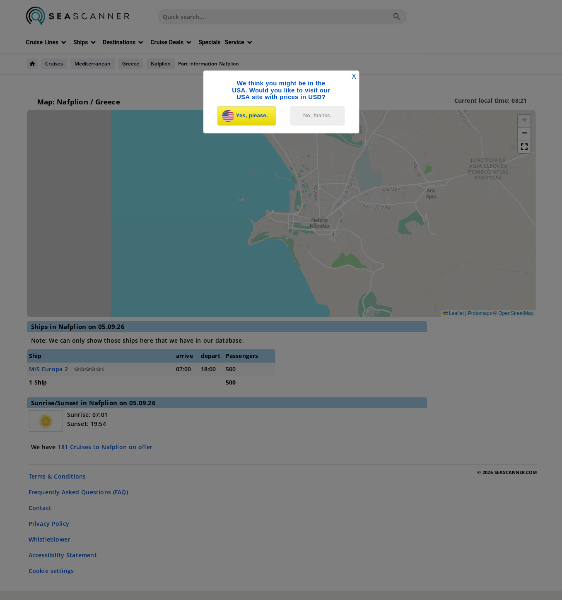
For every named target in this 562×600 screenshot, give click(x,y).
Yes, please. (245, 116)
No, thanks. (317, 115)
